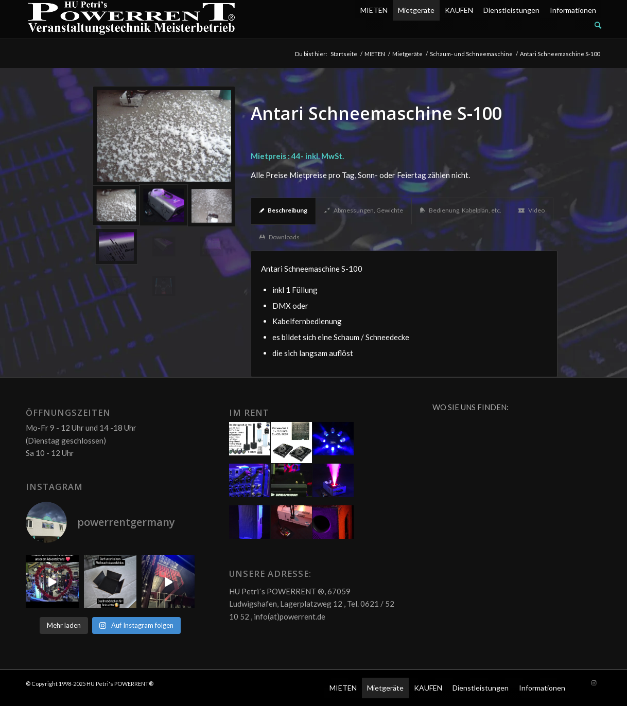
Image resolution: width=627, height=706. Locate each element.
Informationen (573, 10)
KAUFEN (459, 10)
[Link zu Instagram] (593, 683)
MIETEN (374, 10)
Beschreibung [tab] (283, 210)
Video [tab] (531, 210)
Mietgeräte (416, 10)
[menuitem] (478, 25)
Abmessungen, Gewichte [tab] (363, 210)
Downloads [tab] (279, 237)
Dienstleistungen (511, 10)
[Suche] (598, 25)
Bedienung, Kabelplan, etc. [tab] (460, 210)
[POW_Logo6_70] (132, 19)
